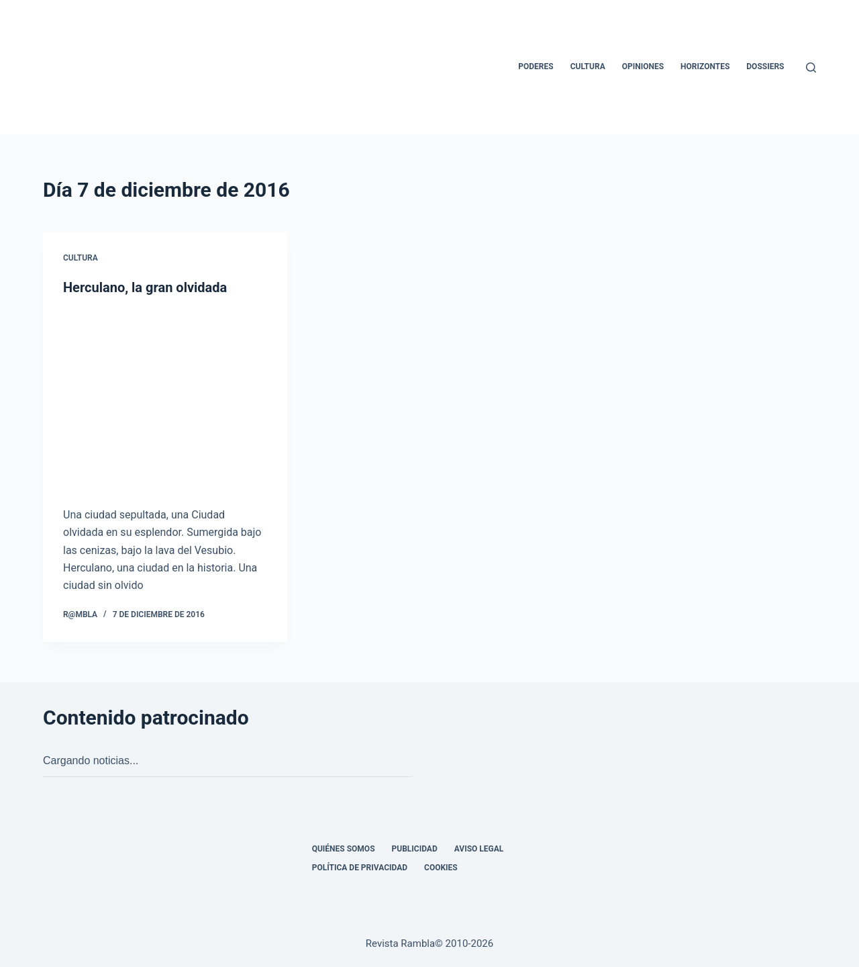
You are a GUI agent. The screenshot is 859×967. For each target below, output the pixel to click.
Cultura (587, 66)
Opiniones (643, 66)
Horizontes (704, 66)
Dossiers (765, 66)
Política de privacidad (359, 867)
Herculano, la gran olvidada (145, 287)
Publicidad (415, 849)
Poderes (535, 66)
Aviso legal (479, 849)
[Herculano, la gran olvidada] (165, 401)
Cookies (441, 867)
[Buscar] (811, 67)
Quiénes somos (343, 849)
